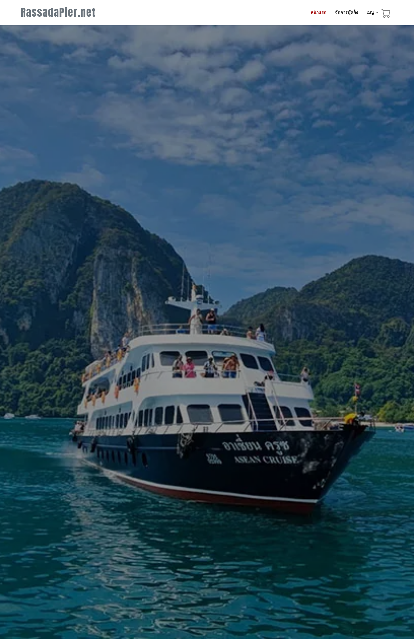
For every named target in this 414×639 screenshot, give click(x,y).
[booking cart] (386, 14)
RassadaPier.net (58, 12)
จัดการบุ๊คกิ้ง (346, 12)
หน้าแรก (318, 12)
